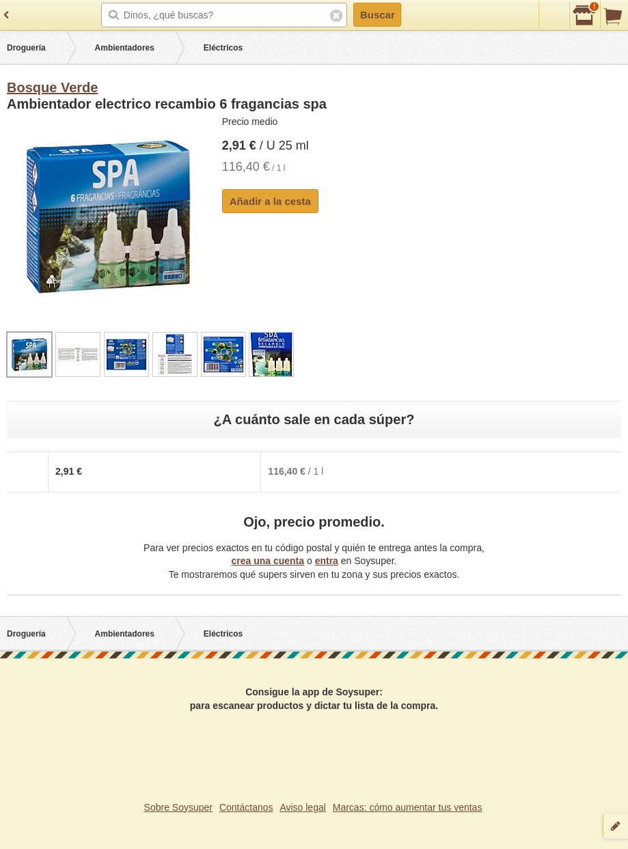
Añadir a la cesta (270, 201)
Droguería (26, 48)
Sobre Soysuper (178, 807)
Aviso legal (302, 807)
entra (326, 560)
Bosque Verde (52, 87)
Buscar (377, 14)
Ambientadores (124, 48)
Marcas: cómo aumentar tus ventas (407, 807)
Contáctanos (246, 807)
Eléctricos (223, 48)
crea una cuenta (267, 560)
